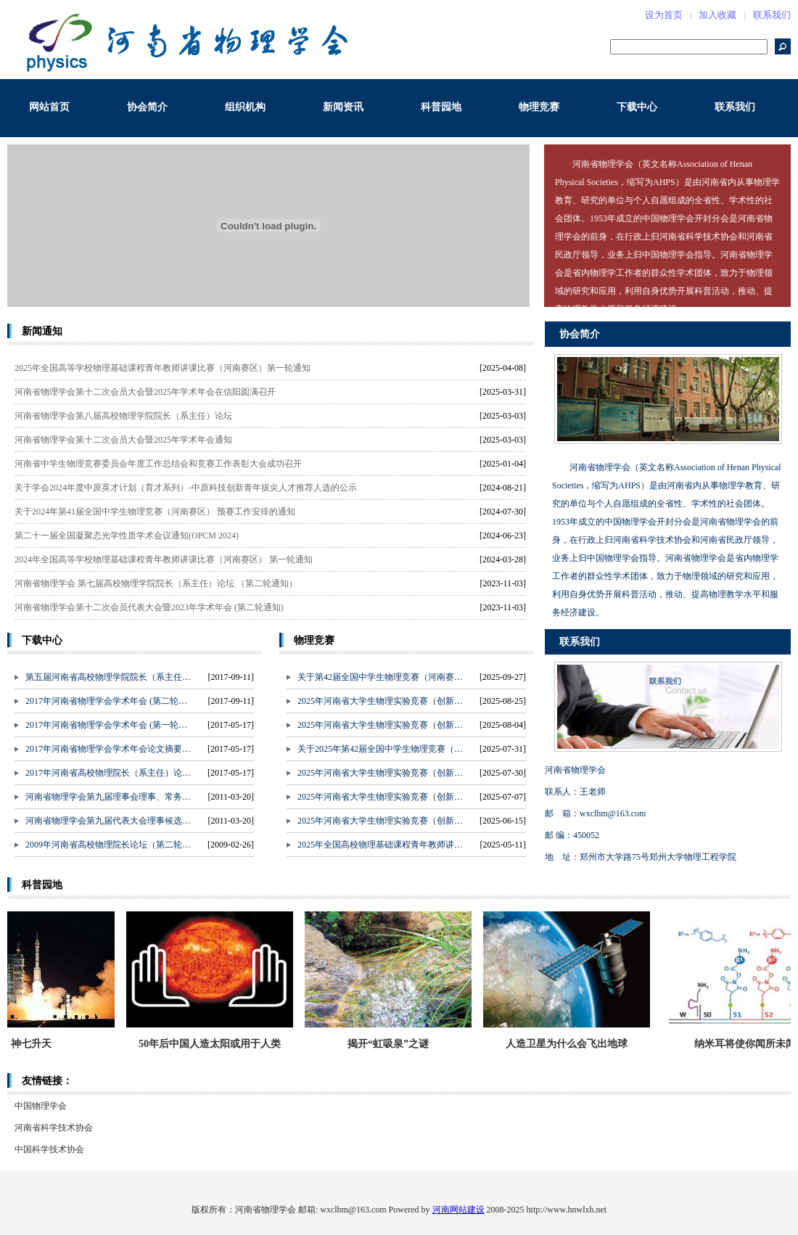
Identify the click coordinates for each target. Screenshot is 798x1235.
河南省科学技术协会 (54, 1128)
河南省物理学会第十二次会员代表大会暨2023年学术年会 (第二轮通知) (149, 607)
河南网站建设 (458, 1210)
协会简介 (147, 107)
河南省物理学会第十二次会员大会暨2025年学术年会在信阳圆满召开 (145, 392)
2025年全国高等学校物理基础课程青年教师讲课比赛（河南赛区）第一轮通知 (162, 368)
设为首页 (664, 14)
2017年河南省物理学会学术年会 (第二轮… (106, 701)
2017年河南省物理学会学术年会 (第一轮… (106, 725)
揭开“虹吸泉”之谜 (394, 1043)
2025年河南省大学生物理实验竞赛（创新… (380, 701)
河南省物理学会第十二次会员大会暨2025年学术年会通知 (123, 440)
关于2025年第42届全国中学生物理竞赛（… (380, 749)
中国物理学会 (41, 1106)
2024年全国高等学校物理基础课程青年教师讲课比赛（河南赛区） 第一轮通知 (164, 559)
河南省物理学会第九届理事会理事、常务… (108, 797)
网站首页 (49, 107)
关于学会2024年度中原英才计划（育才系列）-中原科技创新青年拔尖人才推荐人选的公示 (186, 488)
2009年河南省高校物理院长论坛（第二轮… (108, 845)
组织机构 (245, 107)
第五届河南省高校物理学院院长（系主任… (108, 677)
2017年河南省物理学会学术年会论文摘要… (108, 749)
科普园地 (441, 107)
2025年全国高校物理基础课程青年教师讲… (380, 845)
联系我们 (772, 14)
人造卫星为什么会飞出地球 (572, 1043)
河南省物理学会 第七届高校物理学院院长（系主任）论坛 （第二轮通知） (156, 583)
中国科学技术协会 (49, 1149)
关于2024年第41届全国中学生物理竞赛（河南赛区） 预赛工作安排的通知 (155, 511)
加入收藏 (717, 14)
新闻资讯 (343, 107)
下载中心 (637, 107)
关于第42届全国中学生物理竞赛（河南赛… (380, 677)
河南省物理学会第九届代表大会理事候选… (108, 821)
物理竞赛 (539, 107)
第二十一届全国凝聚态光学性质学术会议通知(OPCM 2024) (127, 535)
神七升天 (37, 1043)
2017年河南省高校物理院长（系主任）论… (108, 773)
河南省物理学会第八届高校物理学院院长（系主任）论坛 (123, 416)
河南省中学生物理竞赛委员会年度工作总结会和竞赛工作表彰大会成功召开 (158, 464)
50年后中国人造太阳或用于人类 (215, 1043)
